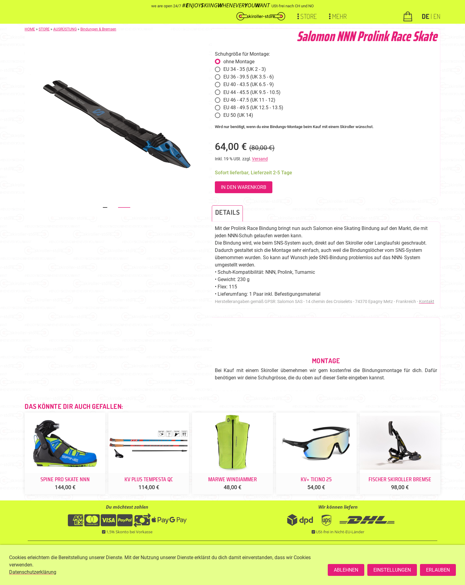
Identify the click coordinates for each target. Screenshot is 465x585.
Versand (260, 159)
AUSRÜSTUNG (65, 29)
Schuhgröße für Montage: (242, 54)
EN (436, 16)
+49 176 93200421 (207, 565)
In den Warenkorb (243, 187)
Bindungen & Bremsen (98, 29)
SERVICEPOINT (244, 565)
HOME (30, 29)
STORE (44, 29)
